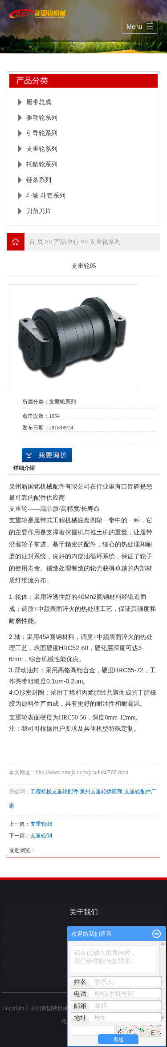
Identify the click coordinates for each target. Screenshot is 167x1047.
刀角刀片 (38, 210)
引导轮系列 (41, 133)
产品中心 (66, 241)
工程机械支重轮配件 (54, 791)
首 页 (36, 241)
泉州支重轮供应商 (101, 791)
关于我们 (83, 912)
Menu (134, 26)
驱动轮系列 (41, 117)
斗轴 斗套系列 (45, 195)
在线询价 (47, 455)
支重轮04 (41, 836)
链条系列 (38, 179)
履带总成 (38, 101)
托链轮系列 (41, 164)
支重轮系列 (41, 148)
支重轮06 (41, 824)
